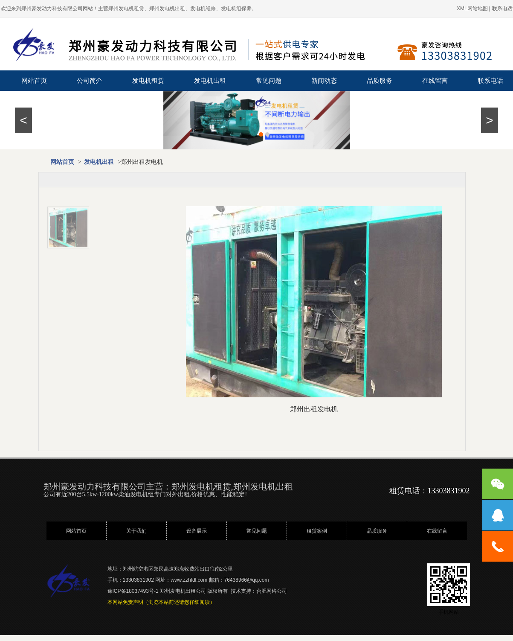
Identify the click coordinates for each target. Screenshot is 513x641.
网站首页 (34, 80)
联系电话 (490, 80)
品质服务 (379, 80)
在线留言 (435, 80)
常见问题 (268, 80)
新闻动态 (324, 80)
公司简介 (89, 80)
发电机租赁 (148, 80)
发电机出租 (210, 80)
